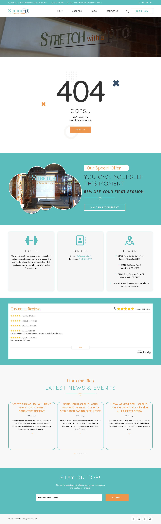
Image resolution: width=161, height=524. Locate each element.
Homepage (80, 129)
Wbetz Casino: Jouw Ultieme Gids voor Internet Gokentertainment (31, 408)
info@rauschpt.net (83, 256)
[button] (74, 453)
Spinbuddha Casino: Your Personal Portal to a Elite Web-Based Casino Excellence (80, 408)
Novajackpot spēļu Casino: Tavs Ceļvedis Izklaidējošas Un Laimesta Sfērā (130, 408)
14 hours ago (31, 416)
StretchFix (17, 519)
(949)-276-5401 (85, 259)
